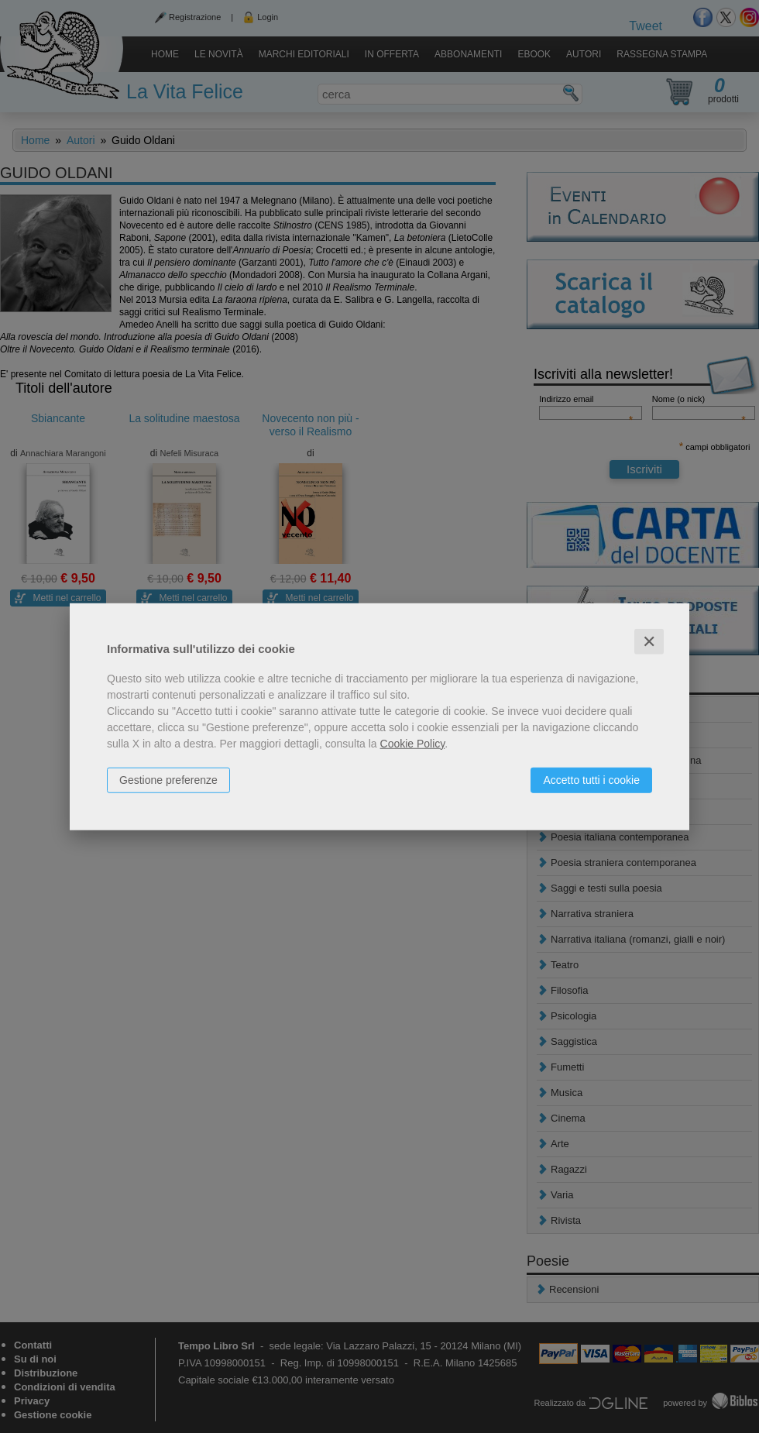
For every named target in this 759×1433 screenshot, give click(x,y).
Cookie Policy (412, 743)
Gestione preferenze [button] (168, 779)
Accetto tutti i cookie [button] (591, 779)
